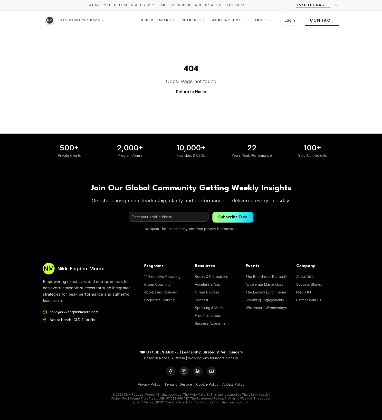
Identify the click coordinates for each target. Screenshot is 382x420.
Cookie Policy (207, 384)
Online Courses (207, 292)
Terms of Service (178, 384)
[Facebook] (170, 371)
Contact (322, 20)
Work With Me (228, 20)
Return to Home (191, 91)
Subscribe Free (233, 217)
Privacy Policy (149, 384)
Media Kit (303, 292)
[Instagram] (184, 371)
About (263, 20)
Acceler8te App (207, 284)
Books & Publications (212, 276)
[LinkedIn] (198, 371)
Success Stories (309, 284)
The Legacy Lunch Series (266, 292)
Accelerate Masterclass (264, 284)
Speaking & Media (209, 308)
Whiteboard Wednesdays (266, 308)
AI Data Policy (233, 384)
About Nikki (305, 276)
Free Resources (208, 315)
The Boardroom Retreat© (266, 276)
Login (290, 20)
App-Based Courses (160, 292)
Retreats (193, 20)
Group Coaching (157, 284)
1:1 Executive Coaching (162, 276)
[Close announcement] (336, 5)
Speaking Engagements (265, 300)
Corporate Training (159, 300)
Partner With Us (308, 300)
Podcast (201, 300)
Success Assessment (212, 323)
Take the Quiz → (313, 5)
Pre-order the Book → (82, 20)
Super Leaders (158, 20)
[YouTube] (211, 371)
